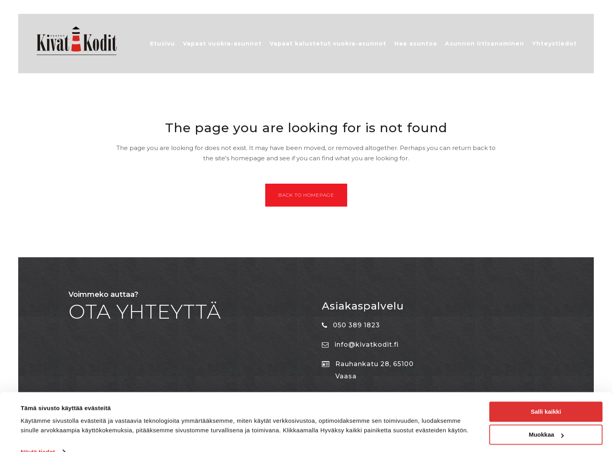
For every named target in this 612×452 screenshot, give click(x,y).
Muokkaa (546, 419)
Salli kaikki (546, 396)
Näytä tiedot (38, 436)
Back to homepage (306, 198)
